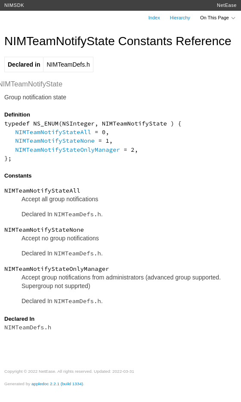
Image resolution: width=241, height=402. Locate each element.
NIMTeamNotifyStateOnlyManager (67, 149)
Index (154, 17)
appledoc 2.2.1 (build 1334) (57, 383)
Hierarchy (180, 17)
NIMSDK (14, 5)
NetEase (227, 5)
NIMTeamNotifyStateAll (53, 132)
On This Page (218, 17)
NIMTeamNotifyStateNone (55, 140)
